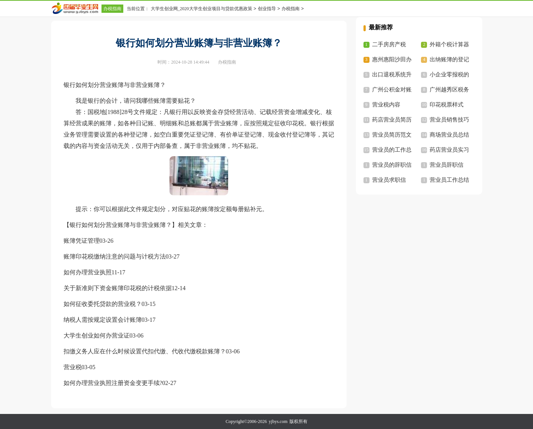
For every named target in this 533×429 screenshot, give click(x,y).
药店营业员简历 (392, 120)
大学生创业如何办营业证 (97, 335)
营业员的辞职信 (392, 165)
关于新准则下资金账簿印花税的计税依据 (118, 288)
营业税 (73, 367)
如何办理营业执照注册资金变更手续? (113, 383)
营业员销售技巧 (449, 120)
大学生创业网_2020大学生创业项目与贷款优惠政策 (201, 8)
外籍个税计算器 (449, 44)
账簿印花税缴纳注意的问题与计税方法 (115, 256)
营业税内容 (386, 105)
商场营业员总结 (449, 135)
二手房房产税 (389, 44)
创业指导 (267, 8)
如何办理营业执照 (88, 272)
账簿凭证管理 (82, 240)
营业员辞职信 (446, 165)
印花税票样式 (446, 105)
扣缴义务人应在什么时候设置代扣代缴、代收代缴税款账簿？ (145, 351)
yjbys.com (278, 421)
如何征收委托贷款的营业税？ (103, 304)
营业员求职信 (389, 180)
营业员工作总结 (449, 180)
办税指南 (112, 8)
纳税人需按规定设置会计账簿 (103, 319)
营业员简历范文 (392, 135)
